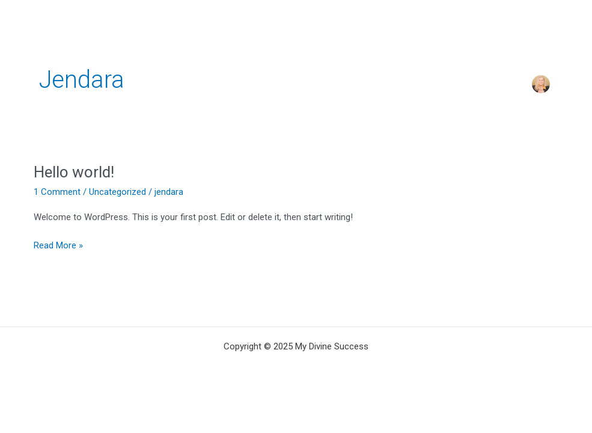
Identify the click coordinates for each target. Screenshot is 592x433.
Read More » (58, 244)
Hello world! (74, 172)
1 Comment (57, 191)
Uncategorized (117, 191)
